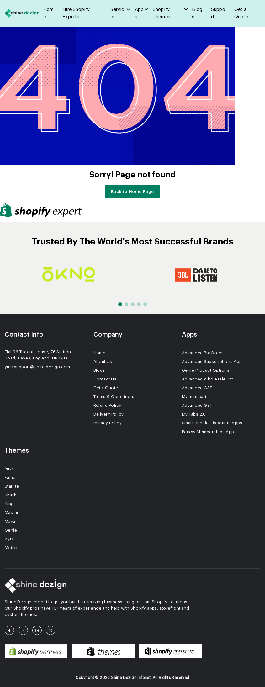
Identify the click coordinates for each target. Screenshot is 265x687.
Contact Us (105, 379)
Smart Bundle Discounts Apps (212, 423)
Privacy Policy (107, 423)
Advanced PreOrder (202, 353)
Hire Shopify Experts (76, 13)
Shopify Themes (161, 13)
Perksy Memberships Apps (209, 432)
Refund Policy (107, 405)
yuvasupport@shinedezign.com (37, 367)
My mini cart (194, 397)
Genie (11, 530)
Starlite (12, 486)
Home (48, 13)
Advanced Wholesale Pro (208, 379)
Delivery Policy (108, 414)
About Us (102, 361)
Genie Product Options (205, 370)
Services (117, 13)
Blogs (197, 13)
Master (12, 513)
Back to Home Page (132, 192)
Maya (10, 521)
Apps (139, 13)
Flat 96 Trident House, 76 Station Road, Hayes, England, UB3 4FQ (38, 355)
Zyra (9, 539)
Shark (10, 495)
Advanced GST (197, 388)
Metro (11, 548)
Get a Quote (241, 13)
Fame (10, 477)
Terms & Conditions (114, 397)
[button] (120, 304)
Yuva (9, 469)
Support (218, 13)
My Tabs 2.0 (194, 414)
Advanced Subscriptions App (212, 361)
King (9, 504)
